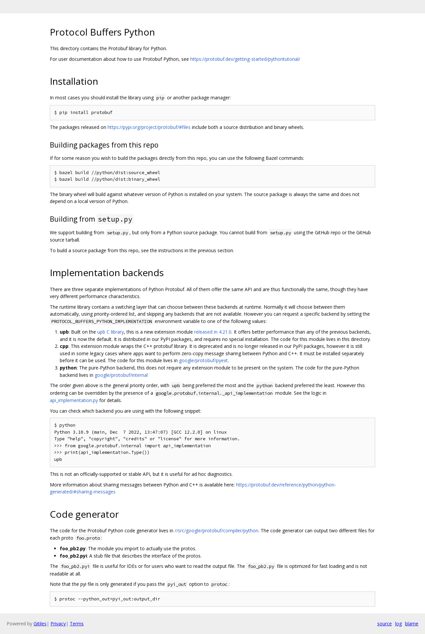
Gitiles (40, 623)
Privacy (58, 623)
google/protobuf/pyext (203, 360)
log (398, 623)
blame (411, 623)
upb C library (110, 332)
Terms (77, 623)
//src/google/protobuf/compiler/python (216, 530)
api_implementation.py (74, 400)
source (384, 623)
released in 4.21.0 (212, 332)
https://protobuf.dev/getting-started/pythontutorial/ (245, 59)
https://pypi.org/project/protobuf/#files (149, 127)
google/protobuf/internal (121, 375)
